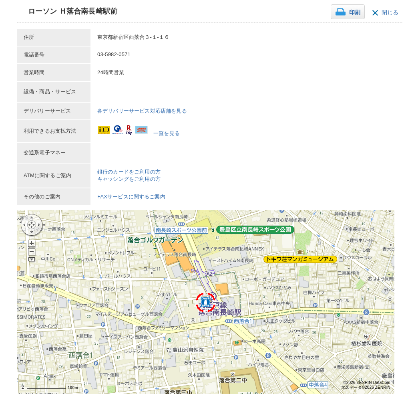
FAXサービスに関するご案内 (131, 197)
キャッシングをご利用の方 (129, 179)
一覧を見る (166, 133)
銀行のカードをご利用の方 (129, 172)
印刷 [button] (354, 13)
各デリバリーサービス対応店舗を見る (142, 111)
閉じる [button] (390, 13)
